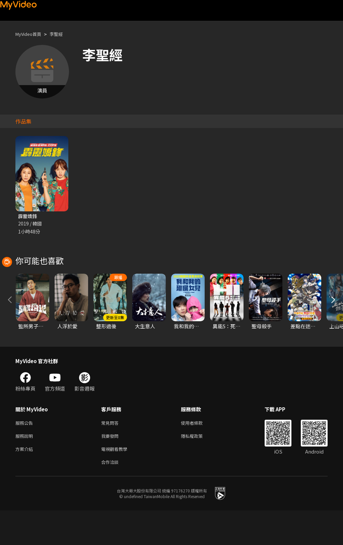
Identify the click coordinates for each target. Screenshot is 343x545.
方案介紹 (25, 481)
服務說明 (25, 467)
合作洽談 (111, 495)
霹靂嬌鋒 (28, 216)
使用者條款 (197, 453)
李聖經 (61, 34)
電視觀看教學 (116, 481)
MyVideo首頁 (30, 34)
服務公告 (25, 453)
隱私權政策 (197, 467)
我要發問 (111, 467)
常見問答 (111, 453)
